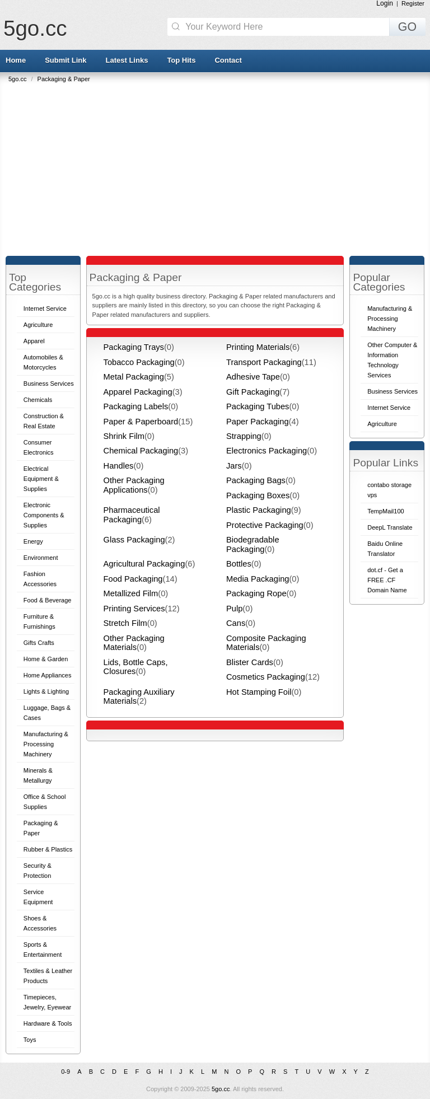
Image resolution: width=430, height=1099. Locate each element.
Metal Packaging (134, 376)
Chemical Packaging (141, 450)
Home (16, 60)
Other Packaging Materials (134, 643)
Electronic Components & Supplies (44, 515)
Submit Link (65, 60)
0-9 (65, 1071)
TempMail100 (385, 511)
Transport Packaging (264, 362)
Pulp (234, 608)
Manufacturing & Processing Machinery (46, 744)
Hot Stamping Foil (258, 692)
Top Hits (181, 60)
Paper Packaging (257, 421)
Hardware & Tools (48, 1023)
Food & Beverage (48, 600)
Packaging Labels (136, 406)
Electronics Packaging (266, 450)
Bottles (238, 563)
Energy (33, 541)
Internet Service (45, 308)
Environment (41, 557)
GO (407, 27)
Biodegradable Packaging (252, 544)
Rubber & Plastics (48, 849)
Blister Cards (249, 662)
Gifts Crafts (39, 642)
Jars (234, 465)
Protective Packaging (264, 525)
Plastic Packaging (258, 510)
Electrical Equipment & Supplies (41, 478)
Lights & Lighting (46, 691)
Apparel (34, 341)
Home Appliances (48, 675)
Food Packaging (133, 578)
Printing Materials (257, 347)
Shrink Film (124, 436)
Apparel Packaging (138, 391)
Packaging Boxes (257, 495)
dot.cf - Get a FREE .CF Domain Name (386, 580)
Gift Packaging (252, 391)
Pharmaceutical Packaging (132, 514)
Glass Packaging (134, 539)
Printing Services (134, 608)
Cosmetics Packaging (265, 676)
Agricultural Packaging (144, 563)
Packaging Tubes (257, 406)
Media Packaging (257, 578)
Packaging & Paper (64, 79)
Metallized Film (131, 593)
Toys (30, 1039)
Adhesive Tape (253, 376)
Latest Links (127, 60)
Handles (119, 465)
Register (412, 3)
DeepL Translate (389, 527)
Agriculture (38, 324)
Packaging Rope (256, 593)
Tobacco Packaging (139, 362)
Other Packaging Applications (134, 485)
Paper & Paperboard (141, 421)
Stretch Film (125, 623)
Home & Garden (46, 659)
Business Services (49, 383)
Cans (235, 623)
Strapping (243, 436)
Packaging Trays (134, 347)
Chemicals (38, 399)
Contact (227, 60)
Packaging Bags (256, 480)
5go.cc (35, 28)
